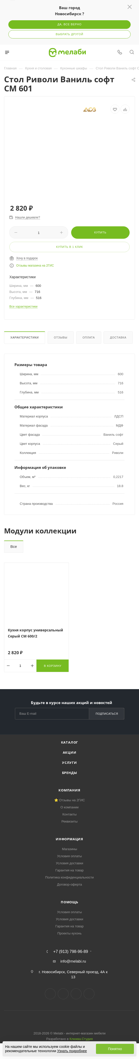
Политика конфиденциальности (69, 877)
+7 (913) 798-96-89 (70, 952)
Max (89, 993)
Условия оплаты (69, 856)
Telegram (63, 993)
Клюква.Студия (81, 1039)
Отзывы (60, 337)
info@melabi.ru (73, 961)
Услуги (69, 762)
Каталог (69, 742)
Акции (69, 752)
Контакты (69, 814)
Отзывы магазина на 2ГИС (35, 265)
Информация (69, 839)
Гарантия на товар (69, 870)
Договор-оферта (69, 884)
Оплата (89, 337)
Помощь (69, 902)
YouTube (76, 993)
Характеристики (24, 337)
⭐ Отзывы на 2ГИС (69, 800)
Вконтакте (50, 993)
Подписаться (107, 713)
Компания (69, 790)
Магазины (69, 849)
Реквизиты (70, 821)
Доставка (118, 337)
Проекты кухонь (69, 933)
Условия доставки (69, 863)
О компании (70, 807)
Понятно (115, 1049)
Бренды (69, 772)
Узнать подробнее (72, 1051)
